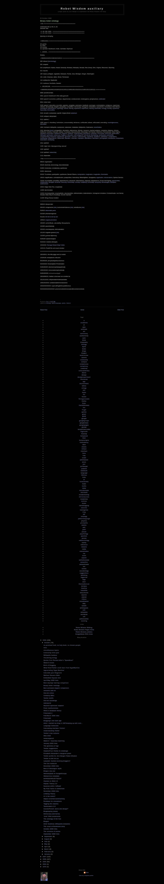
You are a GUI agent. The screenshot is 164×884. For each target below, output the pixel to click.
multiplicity (84, 182)
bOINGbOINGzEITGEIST (52, 780)
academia (84, 324)
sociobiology (84, 572)
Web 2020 (47, 737)
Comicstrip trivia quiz (51, 654)
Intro (45, 649)
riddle (84, 550)
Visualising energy (50, 659)
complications (112, 136)
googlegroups (84, 422)
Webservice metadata (51, 777)
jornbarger (84, 467)
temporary (53, 136)
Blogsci (46, 822)
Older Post (120, 311)
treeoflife (84, 591)
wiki (84, 611)
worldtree (84, 615)
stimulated (43, 124)
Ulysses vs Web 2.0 (51, 782)
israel (84, 459)
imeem (84, 448)
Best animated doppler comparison (56, 689)
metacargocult (49, 739)
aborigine (51, 182)
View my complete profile (86, 876)
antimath (84, 330)
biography (84, 343)
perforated (50, 135)
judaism (84, 470)
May (46, 845)
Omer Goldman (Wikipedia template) (57, 825)
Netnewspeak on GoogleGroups (55, 775)
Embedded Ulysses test (52, 679)
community (84, 361)
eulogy (84, 389)
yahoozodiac (84, 620)
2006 (45, 860)
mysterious (115, 108)
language (84, 474)
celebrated (102, 99)
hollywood (84, 437)
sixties (84, 570)
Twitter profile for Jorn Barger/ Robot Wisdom (60, 757)
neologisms (84, 511)
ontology (48, 304)
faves (84, 393)
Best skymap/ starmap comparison (56, 684)
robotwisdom (84, 552)
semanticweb (84, 565)
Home (82, 311)
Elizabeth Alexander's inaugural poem (57, 754)
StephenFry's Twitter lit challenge (56, 752)
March (46, 850)
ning (84, 513)
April (46, 848)
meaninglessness (113, 122)
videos (84, 600)
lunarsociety (84, 483)
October (47, 644)
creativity (84, 369)
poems (63, 304)
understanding (78, 133)
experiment (84, 108)
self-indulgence (78, 135)
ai (84, 326)
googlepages (84, 426)
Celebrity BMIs (49, 697)
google (84, 419)
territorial (57, 182)
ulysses (84, 596)
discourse (84, 380)
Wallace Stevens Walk (52, 676)
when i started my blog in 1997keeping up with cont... (63, 724)
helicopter (43, 135)
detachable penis (50, 210)
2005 (45, 863)
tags (84, 581)
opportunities (116, 180)
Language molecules (51, 727)
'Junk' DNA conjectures (52, 817)
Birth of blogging (50, 666)
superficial (90, 136)
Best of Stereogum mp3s (53, 770)
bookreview (84, 356)
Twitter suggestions (51, 749)
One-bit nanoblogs (50, 702)
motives (84, 502)
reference (84, 546)
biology (84, 345)
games (84, 413)
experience (77, 108)
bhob (84, 341)
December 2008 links (51, 767)
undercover (57, 135)
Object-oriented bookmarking (54, 800)
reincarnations (108, 177)
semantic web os (50, 692)
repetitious (97, 136)
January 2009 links (50, 744)
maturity (91, 108)
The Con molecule (50, 765)
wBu (84, 605)
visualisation (84, 602)
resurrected (100, 133)
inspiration (81, 138)
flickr (84, 404)
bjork (84, 348)
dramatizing (94, 135)
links (84, 478)
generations (86, 133)
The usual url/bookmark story (54, 827)
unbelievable (44, 182)
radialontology (84, 541)
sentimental (102, 135)
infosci (84, 450)
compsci (84, 363)
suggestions (84, 574)
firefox (84, 402)
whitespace (84, 609)
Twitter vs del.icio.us (51, 759)
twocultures (84, 594)
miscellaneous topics (51, 651)
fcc (84, 396)
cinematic (74, 138)
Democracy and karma (52, 815)
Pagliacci (64, 135)
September (48, 837)
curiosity (77, 182)
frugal (84, 411)
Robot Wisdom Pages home (84, 631)
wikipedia (84, 613)
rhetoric (68, 304)
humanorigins (84, 441)
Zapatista (43, 133)
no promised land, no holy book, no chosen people (62, 646)
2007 (45, 858)
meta (84, 489)
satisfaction (104, 136)
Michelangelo (106, 182)
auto (84, 339)
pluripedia (84, 524)
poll (84, 528)
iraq (84, 457)
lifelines (84, 476)
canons (84, 359)
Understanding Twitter (52, 732)
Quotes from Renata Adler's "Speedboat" (58, 661)
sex (84, 568)
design (84, 376)
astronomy (84, 335)
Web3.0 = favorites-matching (54, 742)
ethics (84, 387)
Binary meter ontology (52, 687)
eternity (71, 108)
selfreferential (84, 561)
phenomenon (52, 108)
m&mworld (47, 704)
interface (84, 452)
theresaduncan (84, 585)
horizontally (70, 182)
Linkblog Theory (49, 795)
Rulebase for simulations (53, 802)
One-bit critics (49, 694)
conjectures (84, 365)
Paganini (64, 133)
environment (84, 385)
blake (84, 350)
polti (84, 531)
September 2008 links (51, 835)
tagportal (84, 578)
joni (84, 465)
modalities (84, 500)
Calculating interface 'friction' (54, 729)
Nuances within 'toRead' (52, 787)
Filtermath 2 (48, 714)
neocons (84, 509)
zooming (84, 622)
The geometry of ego (51, 747)
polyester (94, 133)
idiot (84, 446)
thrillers (84, 587)
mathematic (60, 138)
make (84, 485)
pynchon (84, 537)
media (84, 487)
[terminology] (52, 61)
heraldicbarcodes (84, 430)
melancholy (53, 152)
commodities (51, 110)
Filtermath (47, 719)
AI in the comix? (49, 797)
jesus (84, 463)
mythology (60, 108)
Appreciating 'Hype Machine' (54, 671)
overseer (74, 136)
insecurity (64, 182)
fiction (84, 398)
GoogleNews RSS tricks (84, 635)
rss (84, 555)
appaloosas (60, 136)
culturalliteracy (84, 372)
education (70, 135)
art (84, 332)
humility (109, 108)
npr (84, 515)
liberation (67, 138)
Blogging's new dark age (52, 722)
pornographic (104, 138)
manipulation (81, 174)
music (84, 504)
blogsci (84, 354)
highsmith (84, 433)
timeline (84, 589)
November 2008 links (51, 792)
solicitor (66, 108)
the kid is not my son (51, 217)
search (84, 559)
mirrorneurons (84, 498)
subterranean (44, 184)
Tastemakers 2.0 (50, 807)
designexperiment (84, 378)
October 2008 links (50, 830)
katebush (84, 472)
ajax (84, 328)
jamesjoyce (84, 461)
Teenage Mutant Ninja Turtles (56, 245)
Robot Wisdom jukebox (84, 633)
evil (84, 391)
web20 (84, 607)
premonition (50, 133)
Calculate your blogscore (53, 674)
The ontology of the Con (52, 820)
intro (84, 454)
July (46, 842)
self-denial (87, 135)
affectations (88, 138)
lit (84, 481)
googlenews (84, 424)
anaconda (108, 133)
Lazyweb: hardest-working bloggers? (57, 762)
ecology (104, 108)
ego (84, 383)
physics (84, 522)
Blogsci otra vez (49, 772)
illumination (104, 174)
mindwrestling (84, 496)
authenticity (84, 337)
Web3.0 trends (49, 664)
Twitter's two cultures (51, 734)
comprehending (45, 136)
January (47, 855)
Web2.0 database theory (52, 712)
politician (70, 133)
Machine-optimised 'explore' (54, 707)
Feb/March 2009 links (51, 717)
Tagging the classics (51, 805)
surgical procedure (51, 220)
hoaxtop (84, 435)
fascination (95, 138)
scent (84, 557)
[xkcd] (51, 130)
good (84, 417)
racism (84, 539)
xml (84, 618)
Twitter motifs (48, 699)
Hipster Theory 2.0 (50, 785)
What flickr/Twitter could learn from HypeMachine (62, 669)
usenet (84, 598)
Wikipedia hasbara (50, 656)
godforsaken (115, 133)
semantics (84, 563)
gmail (84, 415)
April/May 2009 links (51, 681)
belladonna (57, 133)
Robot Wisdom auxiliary (82, 8)
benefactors (111, 138)
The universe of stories (52, 832)
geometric (68, 136)
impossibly (43, 110)
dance (84, 374)
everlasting (51, 140)
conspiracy (84, 367)
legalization (99, 177)
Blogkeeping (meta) (51, 812)
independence (52, 138)
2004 (45, 865)
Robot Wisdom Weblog (84, 629)
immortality (90, 182)
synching (84, 576)
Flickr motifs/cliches (51, 709)
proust (84, 533)
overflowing (43, 138)
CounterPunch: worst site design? (56, 810)
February (47, 853)
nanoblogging (84, 507)
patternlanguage (56, 304)
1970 (45, 868)
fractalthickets (84, 406)
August (47, 840)
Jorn (87, 873)
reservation (43, 140)
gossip (84, 428)
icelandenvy (84, 443)
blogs (84, 352)
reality (84, 544)
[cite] (55, 207)
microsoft (84, 493)
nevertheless (98, 127)
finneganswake (84, 400)
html (84, 439)
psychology (84, 535)
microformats (84, 491)
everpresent (119, 138)
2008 (45, 641)
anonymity (98, 182)
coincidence (43, 108)
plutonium (74, 113)
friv (84, 409)
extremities (97, 108)
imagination (89, 174)
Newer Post (43, 311)
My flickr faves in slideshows (54, 790)
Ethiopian (113, 182)
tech (84, 583)
